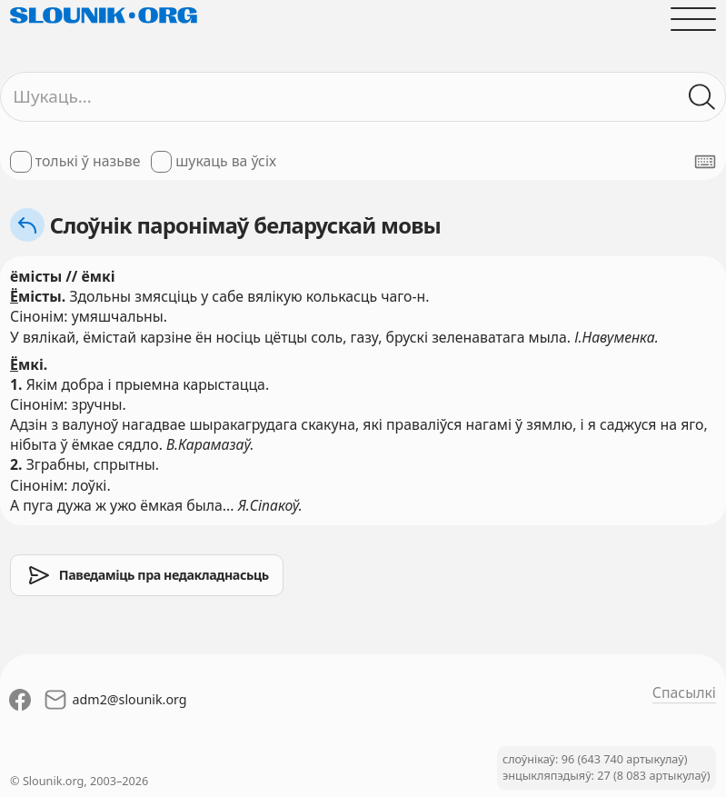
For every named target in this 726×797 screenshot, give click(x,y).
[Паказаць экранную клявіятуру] (705, 162)
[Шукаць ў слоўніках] (702, 97)
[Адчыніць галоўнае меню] (693, 19)
